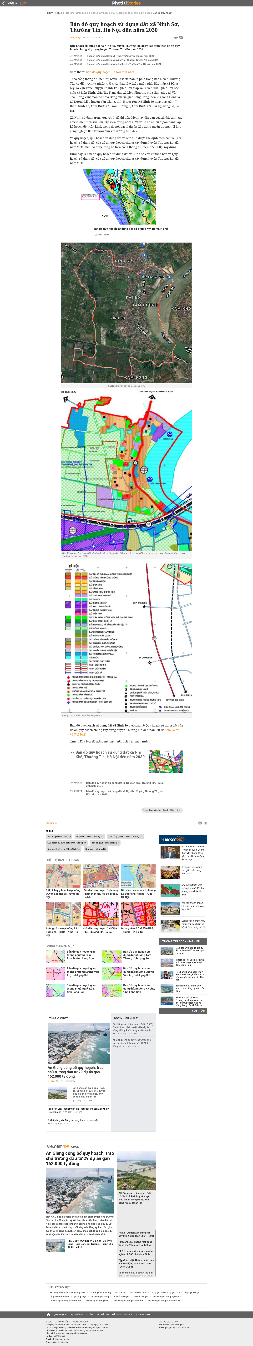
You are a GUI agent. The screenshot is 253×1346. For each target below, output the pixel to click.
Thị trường (76, 1314)
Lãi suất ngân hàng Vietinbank (128, 1300)
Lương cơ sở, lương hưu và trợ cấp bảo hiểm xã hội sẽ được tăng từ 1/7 (193, 924)
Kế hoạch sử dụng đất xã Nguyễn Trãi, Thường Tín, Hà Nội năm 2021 (121, 60)
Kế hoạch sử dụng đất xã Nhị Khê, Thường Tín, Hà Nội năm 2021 (119, 56)
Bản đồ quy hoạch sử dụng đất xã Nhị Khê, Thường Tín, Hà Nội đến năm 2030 (110, 754)
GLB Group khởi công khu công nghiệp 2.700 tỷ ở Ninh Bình (136, 1253)
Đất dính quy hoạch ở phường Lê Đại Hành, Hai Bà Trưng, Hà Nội (138, 894)
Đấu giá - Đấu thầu (122, 1314)
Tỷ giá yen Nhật (191, 1292)
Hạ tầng (70, 13)
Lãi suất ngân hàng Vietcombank (163, 1300)
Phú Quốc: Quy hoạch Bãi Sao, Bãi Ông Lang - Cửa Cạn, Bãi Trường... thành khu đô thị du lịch (90, 1244)
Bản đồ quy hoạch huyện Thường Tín (125, 836)
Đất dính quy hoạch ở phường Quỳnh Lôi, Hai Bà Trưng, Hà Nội (63, 894)
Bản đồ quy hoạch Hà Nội (59, 836)
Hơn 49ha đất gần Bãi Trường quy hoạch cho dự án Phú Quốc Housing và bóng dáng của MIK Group (189, 1001)
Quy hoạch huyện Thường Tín (89, 836)
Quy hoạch (55, 13)
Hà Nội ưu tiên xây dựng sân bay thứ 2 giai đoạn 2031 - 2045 (136, 1234)
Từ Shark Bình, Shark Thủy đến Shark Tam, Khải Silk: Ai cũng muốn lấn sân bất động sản (190, 976)
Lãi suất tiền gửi (140, 1296)
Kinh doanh (143, 1314)
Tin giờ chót (58, 1018)
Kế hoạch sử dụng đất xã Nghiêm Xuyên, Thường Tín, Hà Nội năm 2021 (123, 64)
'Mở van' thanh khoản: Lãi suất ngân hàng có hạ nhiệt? (193, 906)
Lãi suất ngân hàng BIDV (97, 1300)
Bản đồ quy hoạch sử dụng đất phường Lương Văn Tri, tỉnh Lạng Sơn (138, 972)
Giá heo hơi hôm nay (140, 1292)
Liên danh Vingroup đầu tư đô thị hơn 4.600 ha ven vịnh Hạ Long (190, 950)
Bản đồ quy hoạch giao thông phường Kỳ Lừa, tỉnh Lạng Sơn (81, 989)
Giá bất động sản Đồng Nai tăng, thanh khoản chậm (73, 1120)
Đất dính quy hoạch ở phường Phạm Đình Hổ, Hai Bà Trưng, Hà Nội (100, 894)
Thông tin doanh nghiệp (181, 941)
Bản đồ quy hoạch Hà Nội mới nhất (110, 72)
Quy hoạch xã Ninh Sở (95, 849)
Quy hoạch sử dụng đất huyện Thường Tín (66, 843)
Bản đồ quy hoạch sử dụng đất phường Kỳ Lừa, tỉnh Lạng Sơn (139, 989)
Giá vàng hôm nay (59, 1292)
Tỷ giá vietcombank (59, 1296)
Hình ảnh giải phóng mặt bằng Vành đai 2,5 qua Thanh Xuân (135, 1243)
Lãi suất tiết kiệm (120, 1296)
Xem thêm (198, 1011)
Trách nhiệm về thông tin (57, 1342)
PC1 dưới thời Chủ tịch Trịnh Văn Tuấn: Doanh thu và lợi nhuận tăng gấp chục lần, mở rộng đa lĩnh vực (193, 853)
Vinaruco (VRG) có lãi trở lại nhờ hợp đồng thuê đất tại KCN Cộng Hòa (190, 962)
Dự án (51, 1081)
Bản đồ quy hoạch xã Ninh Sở (105, 843)
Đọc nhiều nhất (126, 1018)
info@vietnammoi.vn (61, 1339)
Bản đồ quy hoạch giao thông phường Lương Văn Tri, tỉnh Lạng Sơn (83, 972)
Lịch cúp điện (79, 1296)
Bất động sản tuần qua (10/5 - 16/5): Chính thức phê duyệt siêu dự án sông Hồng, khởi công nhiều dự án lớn (89, 1092)
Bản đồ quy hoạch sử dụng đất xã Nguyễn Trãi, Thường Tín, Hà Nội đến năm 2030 (125, 784)
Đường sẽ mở (83, 13)
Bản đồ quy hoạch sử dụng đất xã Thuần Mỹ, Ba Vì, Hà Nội (131, 228)
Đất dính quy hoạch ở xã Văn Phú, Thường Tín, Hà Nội (100, 930)
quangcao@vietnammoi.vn (177, 1327)
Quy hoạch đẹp (119, 13)
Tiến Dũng (75, 37)
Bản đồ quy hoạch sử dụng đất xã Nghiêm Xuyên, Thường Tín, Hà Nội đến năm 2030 (124, 793)
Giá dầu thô (120, 1292)
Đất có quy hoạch (100, 13)
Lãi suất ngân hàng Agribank (166, 1296)
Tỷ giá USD (174, 1292)
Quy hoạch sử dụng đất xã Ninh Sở (63, 849)
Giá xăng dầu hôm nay (100, 1292)
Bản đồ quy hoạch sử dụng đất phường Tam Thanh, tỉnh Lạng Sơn (137, 955)
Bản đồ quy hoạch (162, 13)
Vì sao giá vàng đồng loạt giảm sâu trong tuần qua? (192, 870)
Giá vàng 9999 (78, 1292)
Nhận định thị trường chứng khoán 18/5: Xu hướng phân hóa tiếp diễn (193, 890)
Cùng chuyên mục (60, 946)
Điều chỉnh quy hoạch (140, 13)
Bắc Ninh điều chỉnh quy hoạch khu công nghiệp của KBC (190, 988)
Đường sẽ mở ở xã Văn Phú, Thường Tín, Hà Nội (137, 930)
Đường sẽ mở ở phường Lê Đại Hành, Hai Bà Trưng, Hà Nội (62, 932)
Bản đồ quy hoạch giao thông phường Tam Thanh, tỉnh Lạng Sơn (81, 955)
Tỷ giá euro (160, 1292)
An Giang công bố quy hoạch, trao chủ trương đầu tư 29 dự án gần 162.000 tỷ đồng (76, 1072)
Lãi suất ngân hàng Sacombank (65, 1300)
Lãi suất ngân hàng (99, 1296)
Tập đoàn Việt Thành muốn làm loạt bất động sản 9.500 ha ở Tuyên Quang (136, 1263)
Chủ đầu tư (102, 1314)
